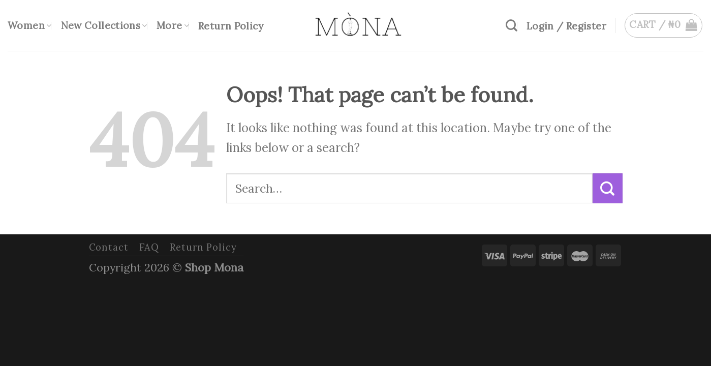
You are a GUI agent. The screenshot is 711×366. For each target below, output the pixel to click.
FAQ (149, 247)
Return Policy (230, 26)
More (173, 25)
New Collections (104, 25)
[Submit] (608, 188)
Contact (109, 247)
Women (30, 25)
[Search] (511, 25)
